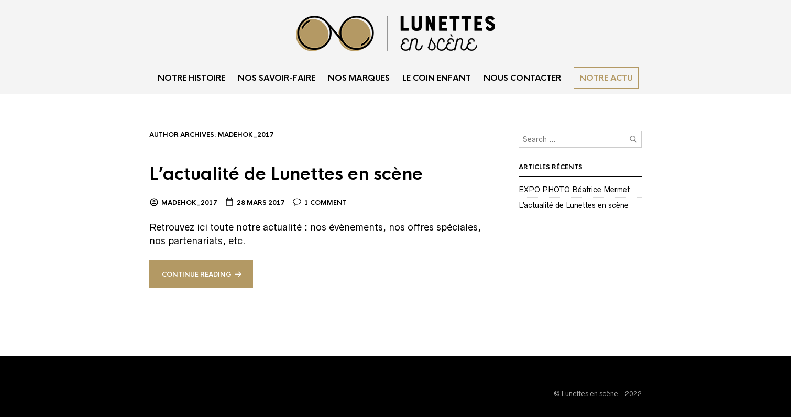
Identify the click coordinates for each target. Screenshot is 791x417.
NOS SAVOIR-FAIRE (276, 78)
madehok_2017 (189, 203)
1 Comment (325, 203)
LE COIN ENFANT (436, 78)
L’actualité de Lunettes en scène (286, 174)
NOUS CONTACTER (522, 78)
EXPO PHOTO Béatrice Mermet (574, 189)
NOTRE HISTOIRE (191, 78)
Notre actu (606, 78)
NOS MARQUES (359, 78)
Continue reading (197, 274)
